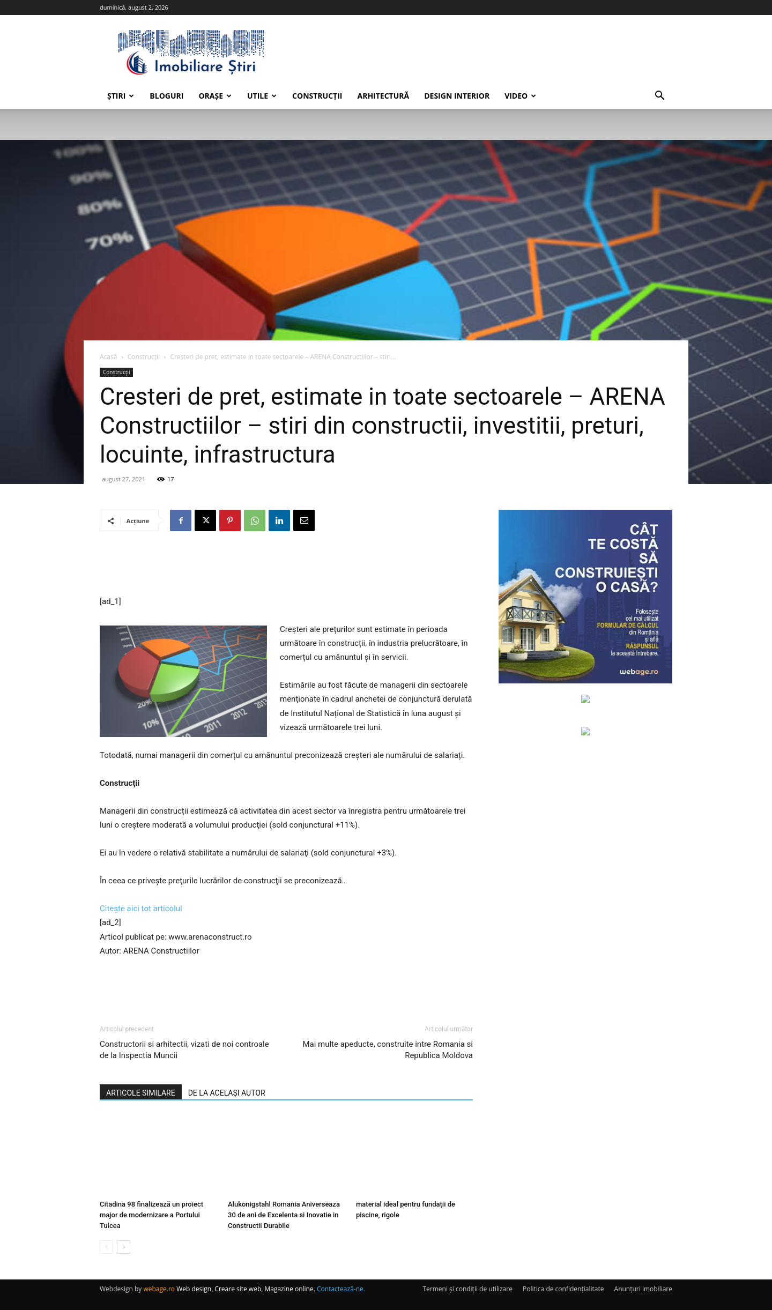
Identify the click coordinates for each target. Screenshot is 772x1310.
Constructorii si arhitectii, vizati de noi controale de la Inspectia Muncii (184, 1049)
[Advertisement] (286, 567)
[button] (659, 97)
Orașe (215, 96)
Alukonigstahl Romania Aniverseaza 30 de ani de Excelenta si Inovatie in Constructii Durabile (284, 1215)
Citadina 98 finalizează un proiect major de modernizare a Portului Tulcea (151, 1215)
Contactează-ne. (341, 1288)
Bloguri (166, 96)
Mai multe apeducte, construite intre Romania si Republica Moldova (387, 1049)
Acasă (108, 356)
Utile (262, 96)
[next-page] (123, 1247)
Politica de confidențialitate (563, 1288)
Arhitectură (383, 96)
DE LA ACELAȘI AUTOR (226, 1093)
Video (520, 96)
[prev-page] (106, 1247)
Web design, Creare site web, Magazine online (245, 1288)
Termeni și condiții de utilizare (467, 1288)
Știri (120, 96)
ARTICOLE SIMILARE (140, 1093)
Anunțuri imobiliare (643, 1288)
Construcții (317, 96)
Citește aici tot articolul (141, 908)
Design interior (456, 96)
